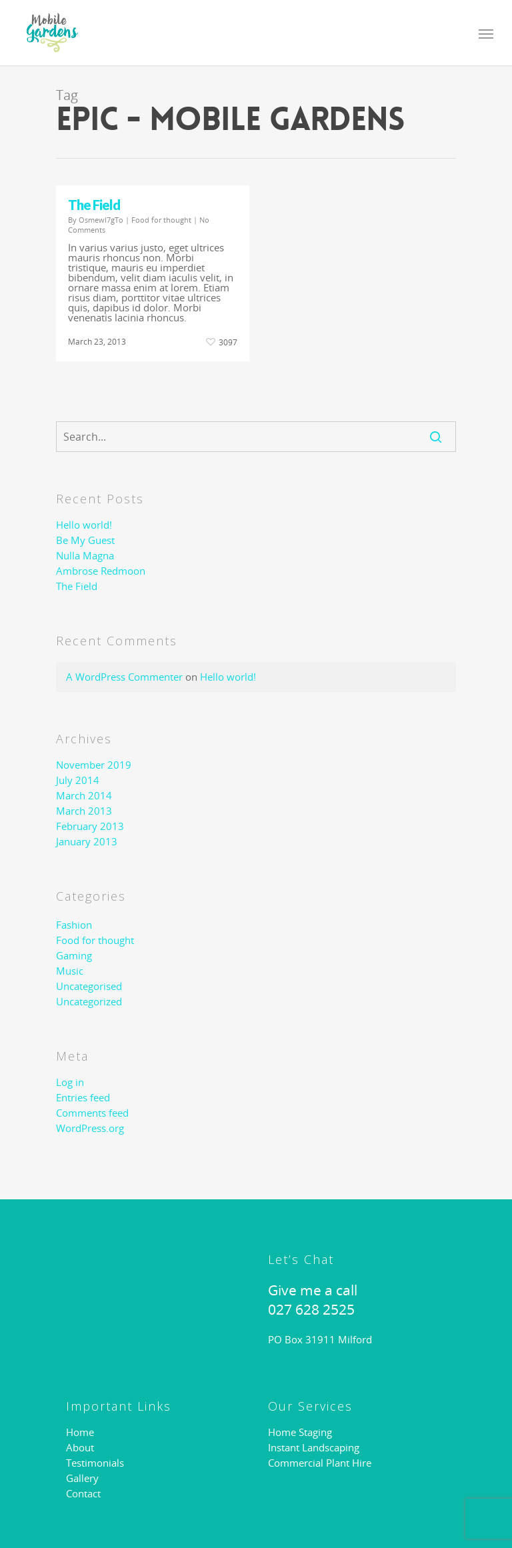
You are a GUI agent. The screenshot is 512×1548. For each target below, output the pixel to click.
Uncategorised (89, 986)
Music (69, 971)
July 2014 (77, 780)
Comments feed (92, 1113)
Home (80, 1432)
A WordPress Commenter (124, 676)
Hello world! (84, 525)
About (80, 1448)
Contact (83, 1494)
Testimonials (95, 1463)
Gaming (74, 956)
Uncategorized (89, 1002)
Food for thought (161, 220)
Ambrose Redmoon (100, 571)
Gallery (82, 1478)
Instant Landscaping (313, 1448)
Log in (70, 1082)
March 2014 (84, 796)
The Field (94, 205)
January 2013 (86, 842)
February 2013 (90, 826)
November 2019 (93, 765)
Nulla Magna (85, 556)
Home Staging (300, 1432)
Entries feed (83, 1098)
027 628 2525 (311, 1309)
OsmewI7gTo (101, 220)
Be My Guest (85, 540)
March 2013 (84, 811)
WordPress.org (90, 1128)
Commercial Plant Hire (319, 1463)
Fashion (74, 925)
